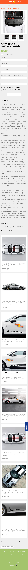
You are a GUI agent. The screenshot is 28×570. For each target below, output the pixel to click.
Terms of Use (21, 554)
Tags (23, 558)
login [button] (22, 226)
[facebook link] (10, 562)
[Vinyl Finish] (14, 72)
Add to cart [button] (14, 95)
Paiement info (21, 551)
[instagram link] (18, 562)
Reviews (10, 558)
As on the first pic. (7, 54)
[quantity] (14, 84)
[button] (7, 38)
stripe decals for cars (7, 546)
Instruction (17, 558)
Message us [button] (26, 426)
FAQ (4, 558)
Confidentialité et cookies (9, 554)
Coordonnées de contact (9, 551)
